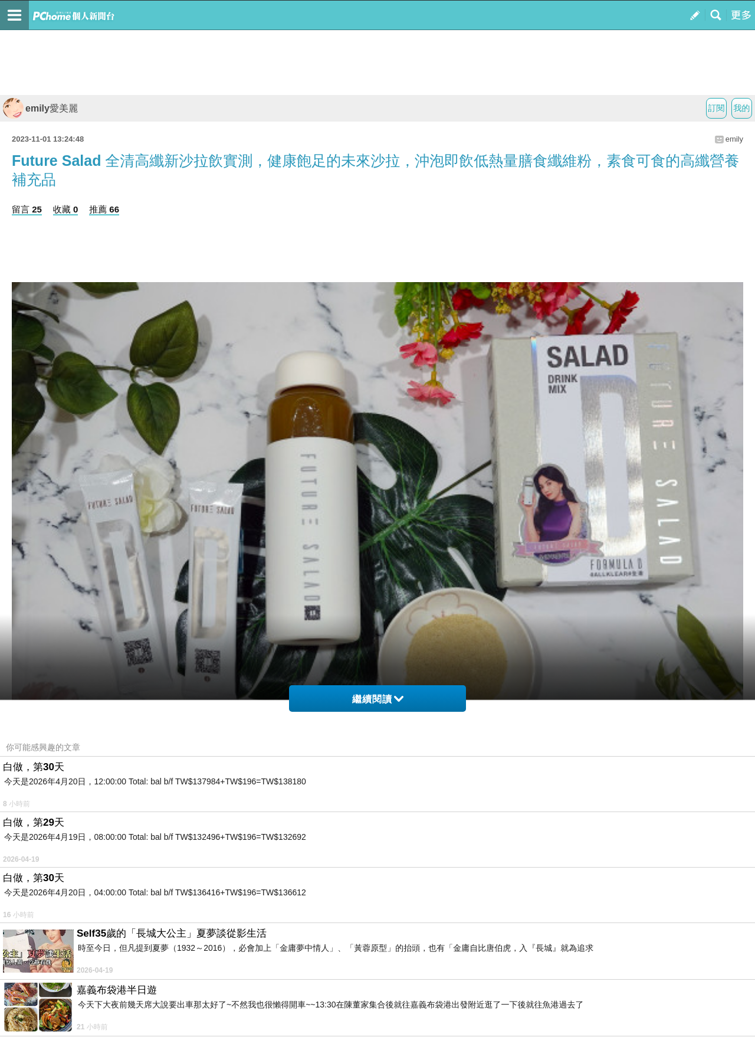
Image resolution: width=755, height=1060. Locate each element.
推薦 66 (104, 209)
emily (734, 139)
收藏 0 (65, 209)
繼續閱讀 (377, 699)
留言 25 (27, 209)
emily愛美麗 (40, 108)
